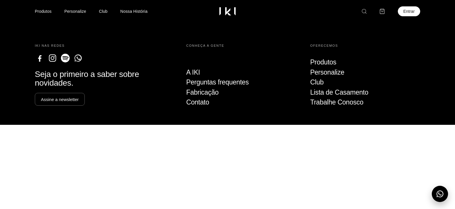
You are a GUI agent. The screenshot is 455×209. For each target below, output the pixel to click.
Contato (197, 102)
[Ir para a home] (227, 11)
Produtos (43, 11)
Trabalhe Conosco (336, 102)
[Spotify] (65, 58)
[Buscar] (364, 11)
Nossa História (134, 11)
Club (103, 11)
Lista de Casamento (339, 92)
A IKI (193, 72)
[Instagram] (52, 58)
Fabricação (202, 92)
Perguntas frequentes (217, 82)
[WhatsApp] (78, 58)
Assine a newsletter (60, 99)
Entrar (409, 11)
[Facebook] (40, 58)
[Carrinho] (382, 11)
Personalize (75, 11)
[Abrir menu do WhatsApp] (440, 194)
